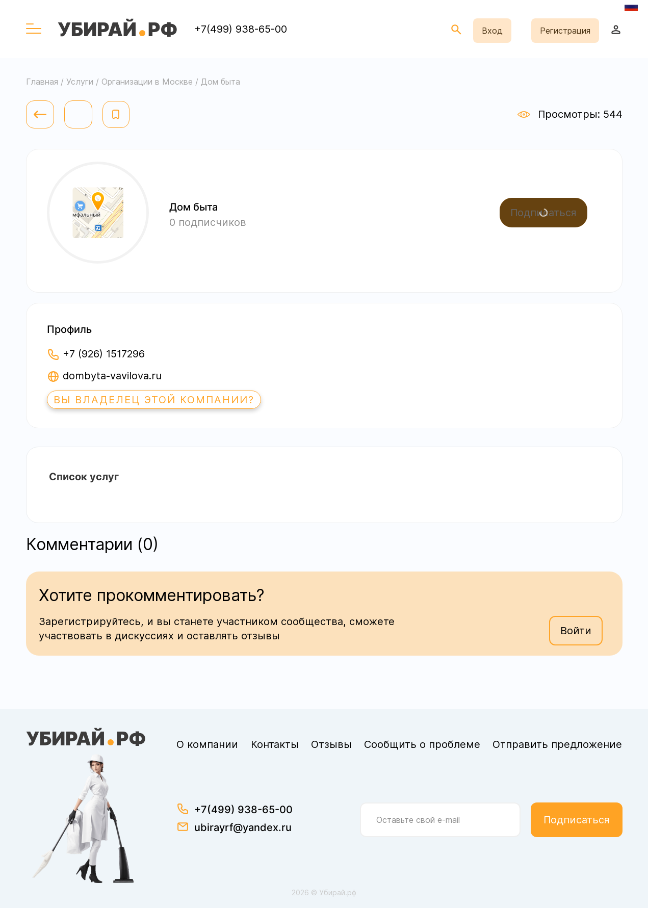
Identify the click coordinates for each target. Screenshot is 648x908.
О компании (207, 744)
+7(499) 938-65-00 (240, 29)
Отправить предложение (557, 744)
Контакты (275, 744)
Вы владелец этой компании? (154, 400)
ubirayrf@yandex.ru (243, 827)
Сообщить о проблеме (422, 744)
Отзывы (331, 744)
